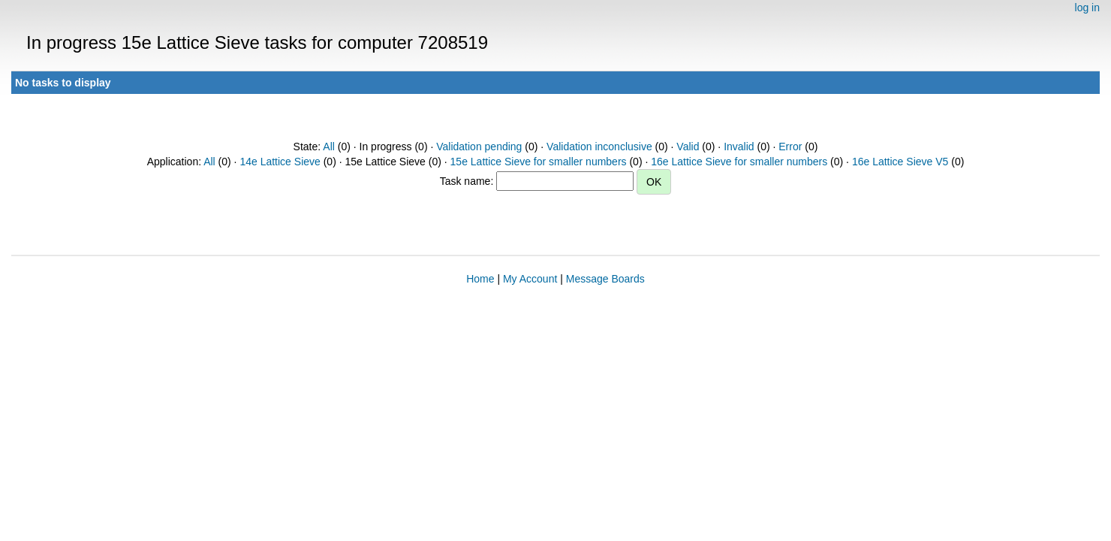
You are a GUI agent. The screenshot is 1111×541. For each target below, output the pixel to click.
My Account (530, 279)
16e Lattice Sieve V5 (900, 162)
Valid (687, 147)
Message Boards (605, 279)
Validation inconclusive (599, 147)
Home (480, 279)
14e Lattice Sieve (279, 162)
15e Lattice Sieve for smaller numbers (538, 162)
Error (790, 147)
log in (1087, 8)
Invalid (739, 147)
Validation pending (479, 147)
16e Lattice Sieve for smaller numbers (739, 162)
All (329, 147)
